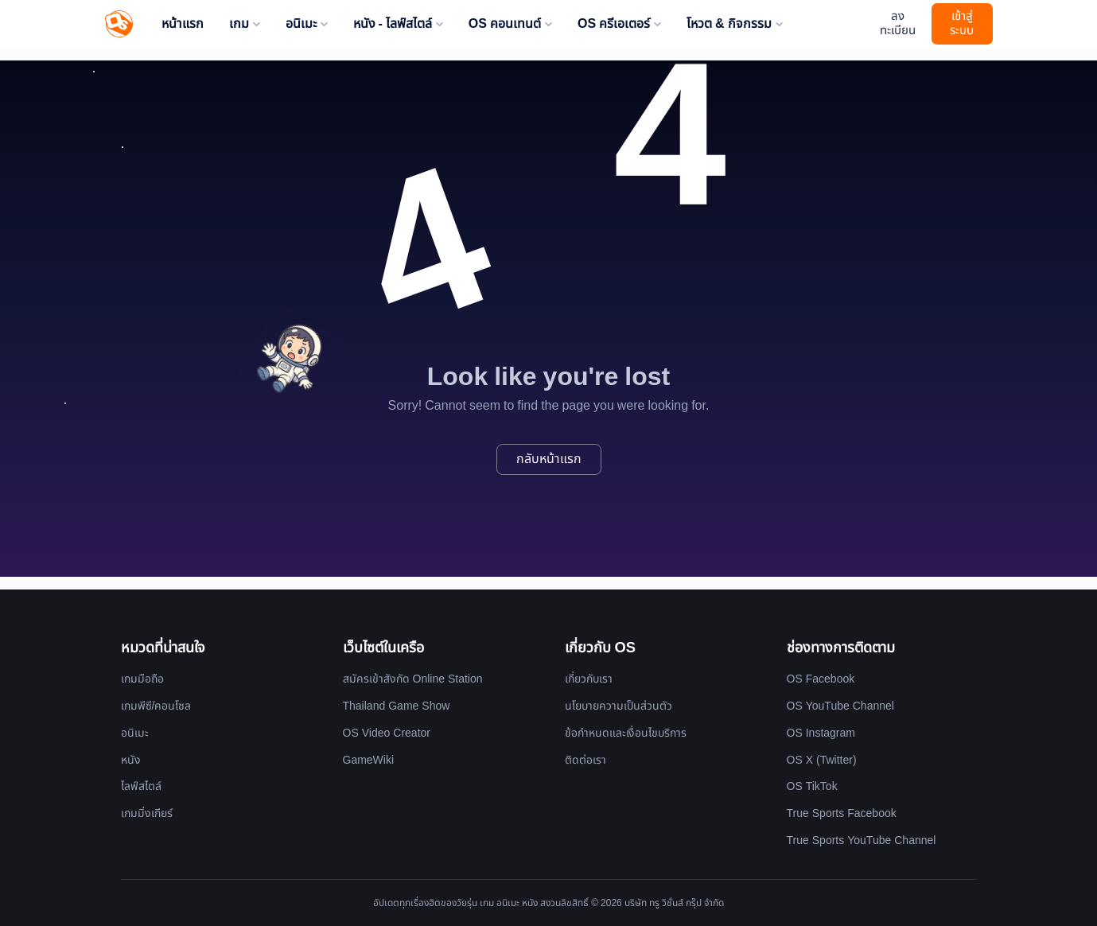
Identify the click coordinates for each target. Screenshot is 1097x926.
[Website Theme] (859, 24)
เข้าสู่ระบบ (962, 23)
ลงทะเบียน (898, 23)
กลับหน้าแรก (549, 459)
